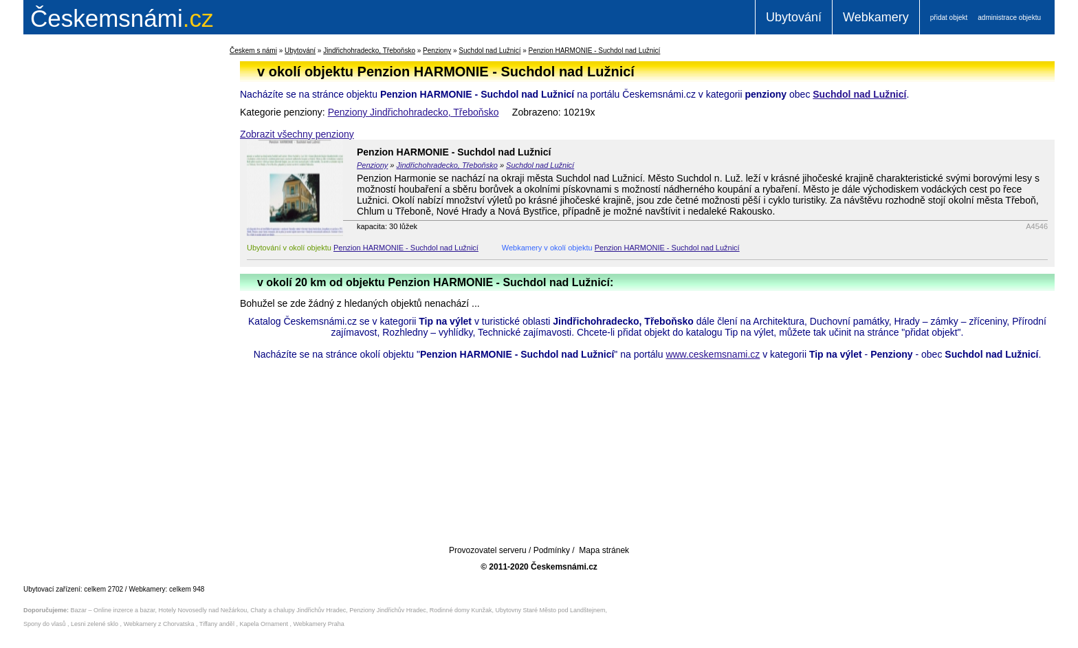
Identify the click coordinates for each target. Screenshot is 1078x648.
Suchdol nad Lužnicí (489, 50)
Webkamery (876, 17)
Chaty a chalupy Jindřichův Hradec (298, 610)
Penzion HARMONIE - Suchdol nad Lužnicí (595, 50)
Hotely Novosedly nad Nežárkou (203, 610)
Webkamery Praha (319, 623)
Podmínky (552, 550)
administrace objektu (1009, 17)
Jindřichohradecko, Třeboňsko (369, 50)
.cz (121, 18)
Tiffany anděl (216, 623)
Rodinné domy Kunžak (461, 610)
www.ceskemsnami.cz (713, 354)
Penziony (437, 50)
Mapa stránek (604, 550)
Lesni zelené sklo (94, 623)
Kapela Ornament (263, 623)
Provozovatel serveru (488, 550)
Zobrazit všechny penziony (297, 134)
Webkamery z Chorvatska (159, 623)
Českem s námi (253, 50)
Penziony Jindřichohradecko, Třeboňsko (413, 112)
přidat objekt (948, 17)
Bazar (79, 610)
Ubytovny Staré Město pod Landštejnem (550, 610)
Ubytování (794, 17)
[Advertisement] (109, 264)
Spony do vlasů (44, 623)
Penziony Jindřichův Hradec (387, 610)
